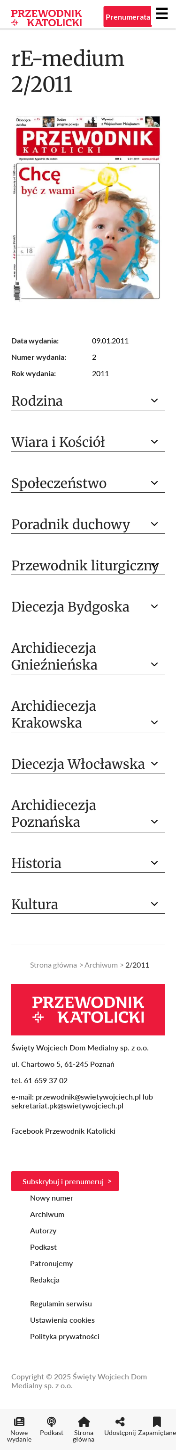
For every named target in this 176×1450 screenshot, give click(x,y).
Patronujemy (51, 1263)
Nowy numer (51, 1197)
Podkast (43, 1246)
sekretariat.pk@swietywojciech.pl (67, 1105)
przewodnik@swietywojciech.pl (88, 1096)
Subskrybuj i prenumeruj (63, 1181)
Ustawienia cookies (62, 1319)
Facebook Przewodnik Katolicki (64, 1130)
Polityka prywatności (64, 1336)
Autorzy (43, 1230)
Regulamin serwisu (61, 1303)
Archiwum (101, 964)
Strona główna (53, 964)
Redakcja (45, 1279)
